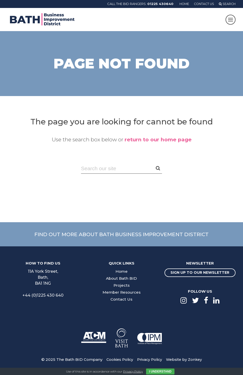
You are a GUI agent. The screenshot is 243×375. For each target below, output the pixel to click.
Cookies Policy (118, 363)
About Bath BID (121, 278)
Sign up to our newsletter (200, 274)
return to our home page (158, 139)
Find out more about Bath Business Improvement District (121, 234)
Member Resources (121, 292)
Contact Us (202, 4)
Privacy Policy (149, 363)
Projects (121, 285)
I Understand (160, 371)
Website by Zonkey (185, 363)
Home (181, 4)
